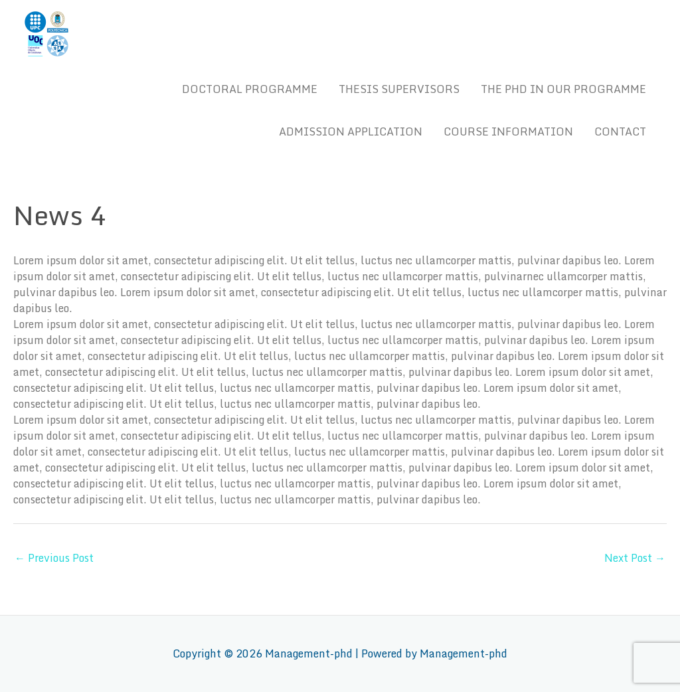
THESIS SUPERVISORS (399, 89)
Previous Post (54, 557)
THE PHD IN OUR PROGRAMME (563, 89)
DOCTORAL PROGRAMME (249, 89)
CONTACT (620, 131)
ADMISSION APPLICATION (350, 131)
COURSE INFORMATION (508, 131)
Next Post (634, 557)
